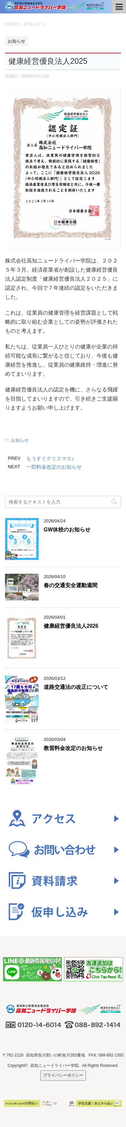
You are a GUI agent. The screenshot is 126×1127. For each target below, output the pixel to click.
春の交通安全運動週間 (70, 585)
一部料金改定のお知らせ (54, 467)
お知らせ (20, 440)
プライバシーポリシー (63, 1075)
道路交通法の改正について (76, 687)
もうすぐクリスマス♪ (50, 458)
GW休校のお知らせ (67, 529)
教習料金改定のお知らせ (73, 748)
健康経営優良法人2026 (71, 626)
